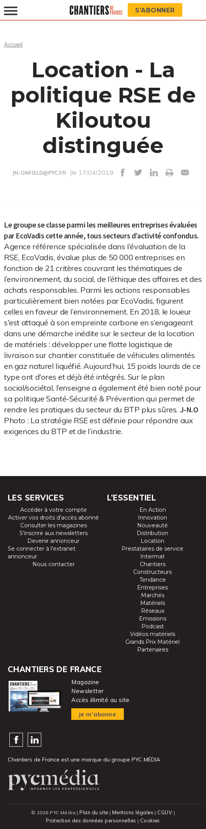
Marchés (152, 594)
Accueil (14, 44)
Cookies (151, 819)
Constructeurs (152, 571)
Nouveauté (152, 524)
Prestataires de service (152, 548)
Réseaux (152, 610)
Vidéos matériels (152, 633)
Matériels (152, 602)
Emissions (152, 618)
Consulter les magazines (53, 524)
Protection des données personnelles (91, 819)
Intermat (152, 556)
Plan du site (93, 812)
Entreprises (152, 587)
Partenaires (152, 649)
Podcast (152, 625)
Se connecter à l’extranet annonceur (42, 552)
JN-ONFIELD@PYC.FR (39, 173)
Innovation (152, 517)
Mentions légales (133, 812)
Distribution (152, 532)
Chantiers (153, 563)
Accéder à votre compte (53, 509)
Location (152, 540)
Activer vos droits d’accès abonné (53, 517)
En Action (152, 509)
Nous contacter (53, 563)
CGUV (165, 812)
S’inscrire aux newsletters (53, 532)
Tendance (152, 579)
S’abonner (156, 10)
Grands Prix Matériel (152, 641)
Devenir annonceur (53, 540)
